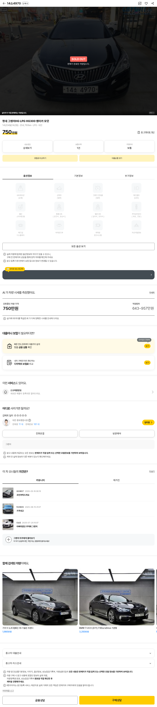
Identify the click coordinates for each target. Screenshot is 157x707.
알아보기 (78, 346)
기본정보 (78, 175)
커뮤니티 (40, 480)
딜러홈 (147, 422)
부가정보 (129, 175)
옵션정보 (27, 175)
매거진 (116, 480)
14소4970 (18, 3)
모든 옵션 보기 (78, 246)
